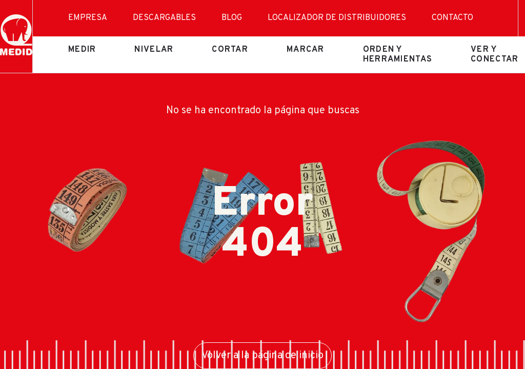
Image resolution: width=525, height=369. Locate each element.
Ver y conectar (494, 54)
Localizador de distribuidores (337, 18)
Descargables (164, 18)
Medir (82, 50)
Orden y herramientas (397, 54)
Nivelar (153, 50)
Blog (231, 18)
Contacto (452, 18)
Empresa (87, 18)
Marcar (306, 50)
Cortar (230, 50)
